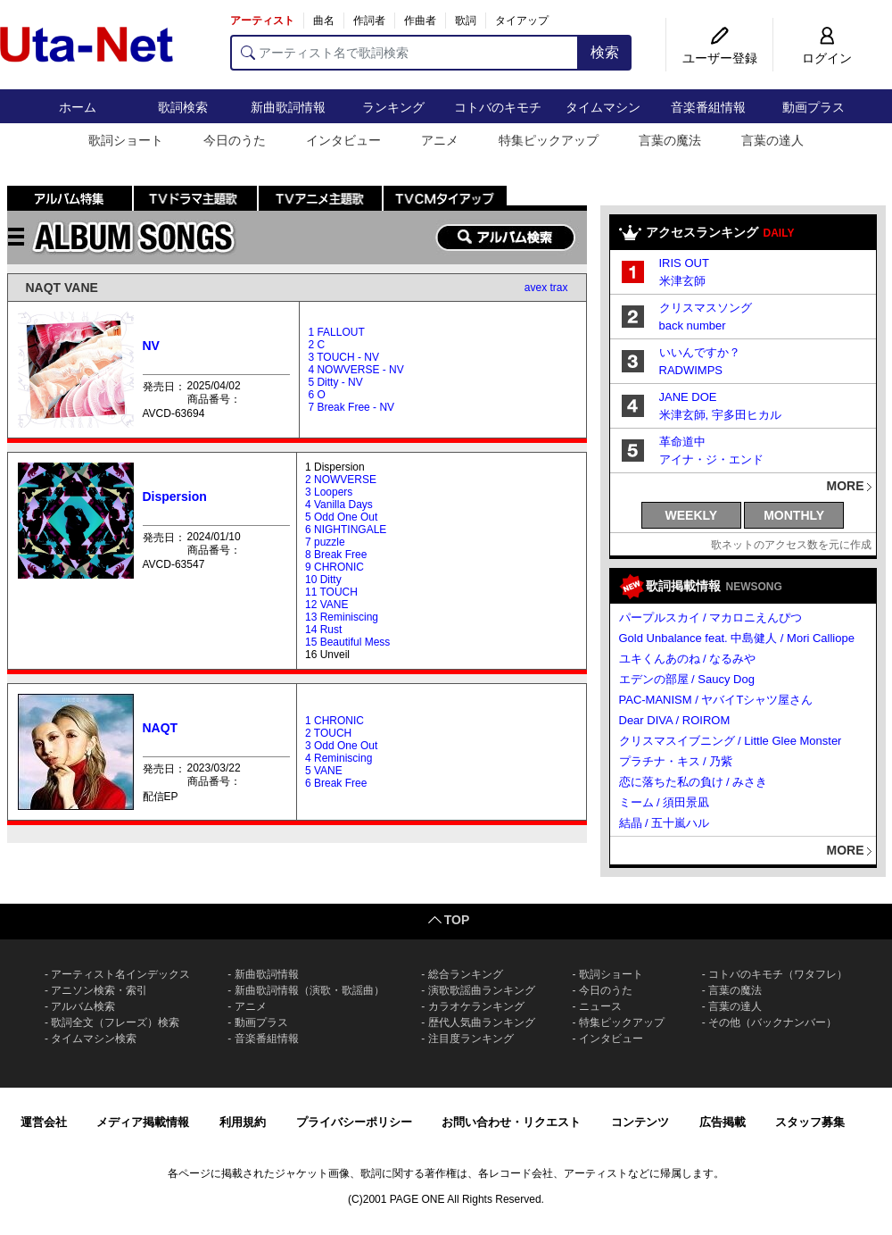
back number (692, 325)
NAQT (160, 728)
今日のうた (234, 140)
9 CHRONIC (334, 567)
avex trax (546, 287)
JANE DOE (688, 397)
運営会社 (44, 1122)
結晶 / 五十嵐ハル (664, 823)
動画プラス (813, 107)
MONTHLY (794, 515)
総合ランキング (465, 974)
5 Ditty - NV (335, 382)
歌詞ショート (125, 140)
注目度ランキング (471, 1038)
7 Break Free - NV (351, 407)
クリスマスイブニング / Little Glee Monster (730, 740)
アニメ (439, 140)
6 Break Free (336, 783)
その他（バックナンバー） (772, 1022)
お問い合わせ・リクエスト (511, 1122)
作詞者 (369, 20)
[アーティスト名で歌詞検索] (404, 53)
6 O (316, 394)
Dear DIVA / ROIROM (675, 720)
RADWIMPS (691, 370)
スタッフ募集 (810, 1122)
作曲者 (420, 20)
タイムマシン (603, 107)
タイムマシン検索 (93, 1038)
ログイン (827, 58)
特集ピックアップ (549, 140)
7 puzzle (325, 542)
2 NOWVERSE (340, 479)
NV (151, 345)
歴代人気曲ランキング (481, 1022)
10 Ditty (323, 579)
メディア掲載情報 (142, 1122)
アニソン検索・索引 (99, 990)
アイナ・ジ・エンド (711, 459)
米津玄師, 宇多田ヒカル (720, 414)
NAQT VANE (62, 287)
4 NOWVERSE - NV (355, 369)
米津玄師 (682, 281)
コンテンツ (640, 1122)
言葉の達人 (772, 140)
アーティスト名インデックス (120, 974)
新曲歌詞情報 (288, 107)
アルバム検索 (83, 1006)
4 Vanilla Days (339, 504)
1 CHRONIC (334, 720)
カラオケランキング (476, 1006)
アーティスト (262, 20)
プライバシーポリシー (354, 1122)
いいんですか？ (699, 352)
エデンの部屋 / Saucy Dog (687, 679)
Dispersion (175, 496)
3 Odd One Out (341, 745)
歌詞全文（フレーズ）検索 (115, 1022)
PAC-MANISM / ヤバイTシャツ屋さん (716, 699)
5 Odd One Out (341, 517)
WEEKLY (691, 515)
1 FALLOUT (336, 332)
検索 (605, 52)
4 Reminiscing (338, 758)
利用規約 (242, 1122)
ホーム (77, 107)
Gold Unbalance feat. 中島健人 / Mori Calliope (737, 638)
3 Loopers (328, 492)
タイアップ (522, 20)
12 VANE (326, 604)
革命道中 (682, 441)
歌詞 (465, 20)
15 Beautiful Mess (347, 642)
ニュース (600, 1006)
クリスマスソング (705, 307)
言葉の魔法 (670, 140)
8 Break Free (336, 554)
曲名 (323, 20)
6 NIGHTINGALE (345, 529)
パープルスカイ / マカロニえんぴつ (711, 617)
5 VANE (324, 770)
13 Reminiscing (341, 617)
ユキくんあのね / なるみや (687, 658)
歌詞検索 (183, 107)
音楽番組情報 (708, 107)
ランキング (393, 107)
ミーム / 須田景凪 (664, 802)
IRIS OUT (684, 263)
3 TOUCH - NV (343, 357)
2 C (316, 344)
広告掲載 (722, 1122)
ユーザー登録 (719, 58)
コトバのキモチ (497, 107)
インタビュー (343, 140)
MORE (845, 486)
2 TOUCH (328, 733)
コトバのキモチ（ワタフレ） (777, 974)
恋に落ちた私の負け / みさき (693, 782)
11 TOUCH (331, 592)
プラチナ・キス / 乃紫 (676, 761)
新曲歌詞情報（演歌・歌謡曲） (309, 990)
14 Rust (323, 629)
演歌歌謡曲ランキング (481, 990)
